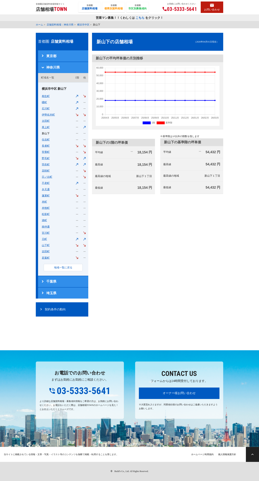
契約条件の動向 (55, 309)
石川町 (46, 108)
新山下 (46, 133)
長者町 (46, 145)
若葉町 (46, 257)
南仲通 (46, 226)
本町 (44, 201)
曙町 (44, 102)
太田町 (46, 121)
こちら (139, 17)
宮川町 (46, 233)
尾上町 (46, 127)
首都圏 (89, 7)
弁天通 (46, 189)
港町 (44, 220)
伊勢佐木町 (48, 114)
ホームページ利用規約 (202, 454)
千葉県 (51, 281)
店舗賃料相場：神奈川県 (60, 24)
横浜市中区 (83, 24)
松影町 (46, 214)
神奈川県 (53, 67)
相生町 (46, 96)
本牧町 (46, 208)
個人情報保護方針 (227, 454)
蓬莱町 (46, 195)
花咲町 (46, 170)
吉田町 (46, 251)
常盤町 (46, 152)
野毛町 (46, 158)
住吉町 (46, 139)
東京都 (51, 56)
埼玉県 (51, 293)
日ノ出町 (47, 177)
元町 (44, 239)
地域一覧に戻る (63, 267)
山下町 (46, 245)
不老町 (46, 183)
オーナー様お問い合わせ (179, 393)
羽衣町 (46, 164)
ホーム (39, 24)
